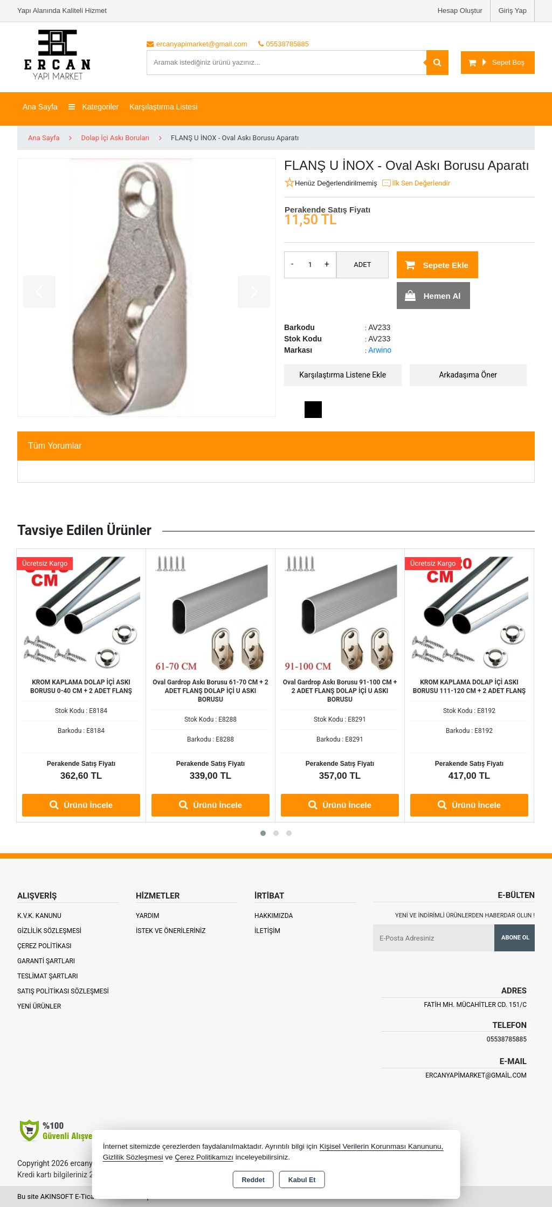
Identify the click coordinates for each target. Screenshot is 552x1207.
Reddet (253, 1180)
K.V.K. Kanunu (39, 916)
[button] (263, 833)
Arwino (379, 350)
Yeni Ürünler (39, 1006)
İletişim (267, 931)
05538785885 (507, 1039)
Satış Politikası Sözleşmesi (63, 991)
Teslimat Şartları (47, 976)
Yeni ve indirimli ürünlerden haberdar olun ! (465, 915)
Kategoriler (93, 106)
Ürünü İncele (81, 805)
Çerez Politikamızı (204, 1157)
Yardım (148, 916)
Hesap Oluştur (460, 10)
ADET (362, 264)
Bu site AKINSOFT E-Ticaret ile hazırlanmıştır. (87, 1196)
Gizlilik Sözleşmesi (49, 931)
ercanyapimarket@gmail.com (476, 1075)
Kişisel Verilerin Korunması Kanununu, (382, 1146)
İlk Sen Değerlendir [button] (415, 183)
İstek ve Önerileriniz (171, 931)
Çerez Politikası (44, 946)
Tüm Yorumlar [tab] (55, 445)
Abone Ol (515, 937)
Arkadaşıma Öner (468, 375)
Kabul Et (302, 1180)
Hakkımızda (273, 916)
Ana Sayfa (40, 106)
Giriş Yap (513, 10)
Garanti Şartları (46, 961)
